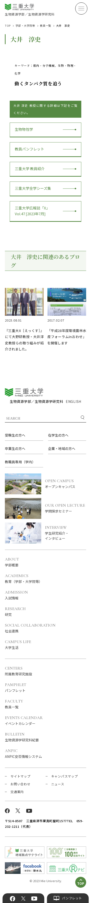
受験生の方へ (15, 435)
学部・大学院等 (25, 25)
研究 (15, 612)
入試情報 (16, 595)
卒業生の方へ (15, 448)
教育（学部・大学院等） (23, 579)
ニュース (57, 784)
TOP (8, 25)
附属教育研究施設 (18, 671)
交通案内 (17, 791)
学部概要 (12, 562)
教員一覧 (45, 25)
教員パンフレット (29, 148)
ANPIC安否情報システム (23, 754)
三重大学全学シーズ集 (33, 188)
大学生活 (18, 645)
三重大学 (24, 392)
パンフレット (15, 688)
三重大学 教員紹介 (30, 168)
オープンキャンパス (65, 484)
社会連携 (30, 628)
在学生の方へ (58, 435)
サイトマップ (20, 776)
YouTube (34, 898)
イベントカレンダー (24, 721)
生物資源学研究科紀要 (22, 737)
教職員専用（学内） (20, 461)
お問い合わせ (20, 784)
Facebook (12, 898)
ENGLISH (73, 401)
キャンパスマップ (64, 776)
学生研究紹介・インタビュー (65, 533)
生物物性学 (24, 129)
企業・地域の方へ (61, 448)
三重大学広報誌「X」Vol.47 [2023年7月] (32, 210)
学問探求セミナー (65, 508)
